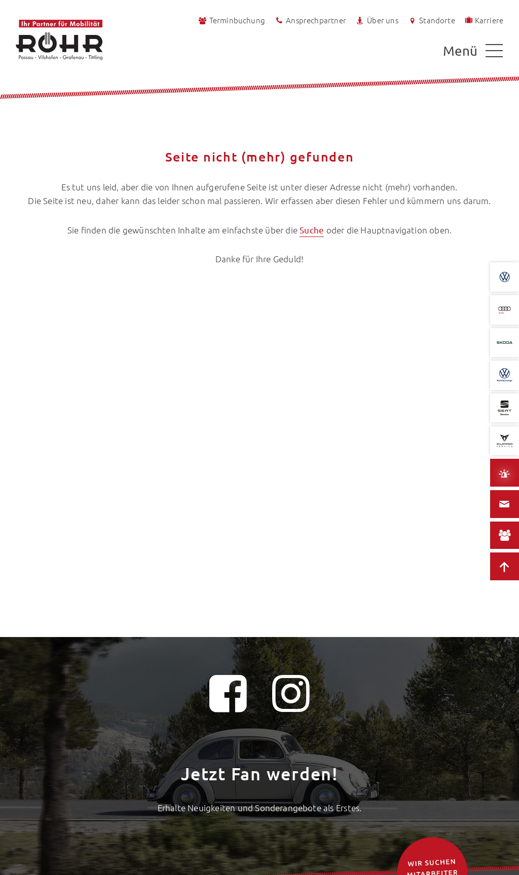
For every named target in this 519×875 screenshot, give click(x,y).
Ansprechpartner (310, 20)
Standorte (431, 20)
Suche (312, 229)
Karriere (483, 19)
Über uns (376, 20)
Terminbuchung (231, 20)
